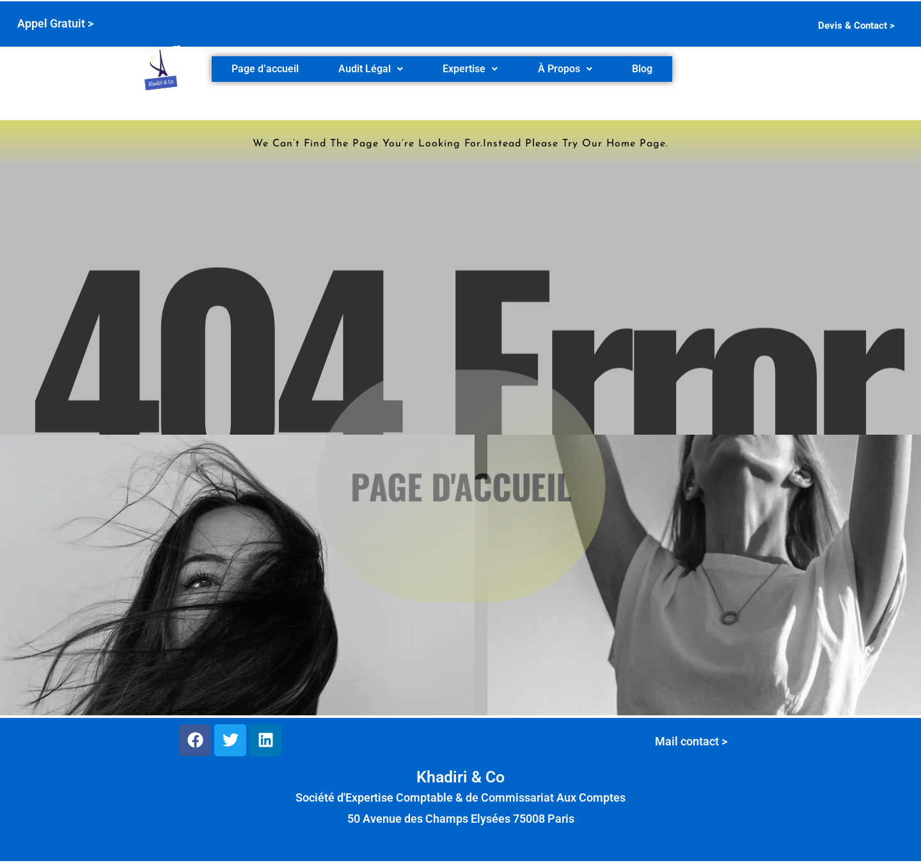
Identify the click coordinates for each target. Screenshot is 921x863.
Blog (642, 69)
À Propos (565, 69)
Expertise (470, 69)
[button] (371, 69)
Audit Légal (370, 69)
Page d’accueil (265, 69)
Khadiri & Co (460, 777)
